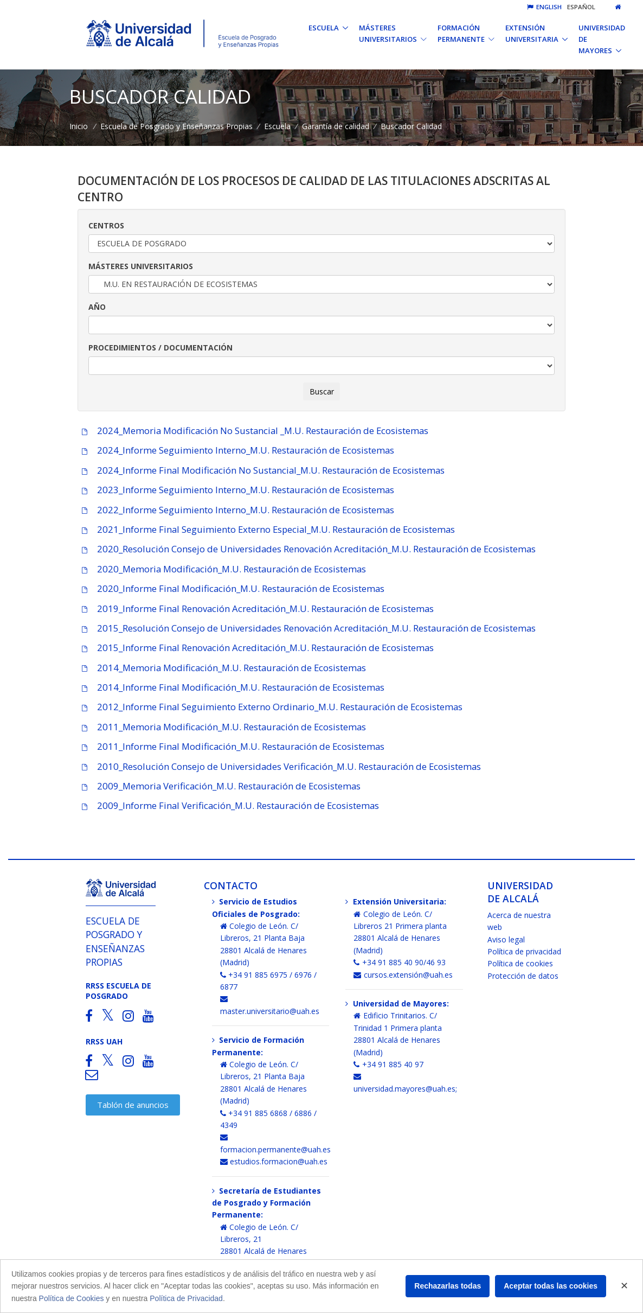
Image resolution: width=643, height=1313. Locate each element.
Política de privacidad (524, 951)
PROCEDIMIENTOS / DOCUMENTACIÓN (160, 347)
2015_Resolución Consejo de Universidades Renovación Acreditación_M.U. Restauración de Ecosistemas (307, 628)
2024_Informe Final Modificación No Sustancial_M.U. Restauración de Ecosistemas (261, 470)
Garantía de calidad (335, 126)
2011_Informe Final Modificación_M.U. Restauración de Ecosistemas (231, 746)
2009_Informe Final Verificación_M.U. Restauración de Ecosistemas (228, 805)
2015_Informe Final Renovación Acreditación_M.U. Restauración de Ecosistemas (256, 647)
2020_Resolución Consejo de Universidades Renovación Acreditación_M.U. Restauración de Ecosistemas (307, 549)
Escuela (277, 126)
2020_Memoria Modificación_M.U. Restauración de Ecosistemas (222, 569)
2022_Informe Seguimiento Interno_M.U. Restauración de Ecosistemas (236, 509)
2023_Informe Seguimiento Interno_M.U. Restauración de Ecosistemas (236, 489)
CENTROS (106, 225)
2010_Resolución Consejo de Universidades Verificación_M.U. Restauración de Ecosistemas (279, 766)
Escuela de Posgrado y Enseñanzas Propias (176, 126)
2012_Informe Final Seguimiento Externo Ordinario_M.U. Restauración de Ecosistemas (270, 706)
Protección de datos (522, 976)
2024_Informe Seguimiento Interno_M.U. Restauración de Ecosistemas (236, 450)
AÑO (97, 307)
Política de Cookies (71, 1298)
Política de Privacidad (186, 1298)
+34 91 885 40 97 (388, 1064)
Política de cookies (520, 963)
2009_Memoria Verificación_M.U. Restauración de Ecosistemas (219, 786)
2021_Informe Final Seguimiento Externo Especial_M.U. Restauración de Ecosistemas (266, 529)
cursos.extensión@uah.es (403, 975)
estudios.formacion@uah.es (274, 1161)
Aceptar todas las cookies (550, 1286)
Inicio (78, 126)
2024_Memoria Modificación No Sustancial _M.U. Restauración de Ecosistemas (253, 430)
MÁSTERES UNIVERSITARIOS (140, 266)
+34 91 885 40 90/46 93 (399, 962)
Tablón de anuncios (133, 1104)
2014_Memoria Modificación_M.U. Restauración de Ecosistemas (222, 667)
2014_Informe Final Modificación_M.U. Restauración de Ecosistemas (231, 687)
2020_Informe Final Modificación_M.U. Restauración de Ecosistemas (231, 588)
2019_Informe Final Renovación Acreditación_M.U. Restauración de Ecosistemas (256, 608)
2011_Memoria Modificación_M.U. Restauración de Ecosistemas (222, 727)
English (544, 7)
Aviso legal (506, 939)
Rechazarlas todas (447, 1286)
